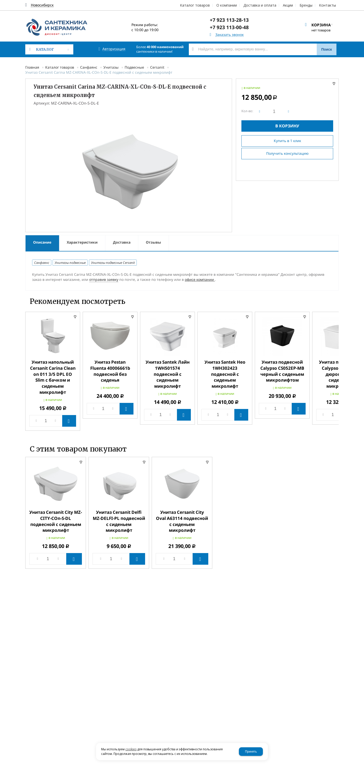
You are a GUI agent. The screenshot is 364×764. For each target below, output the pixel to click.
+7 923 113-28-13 (229, 20)
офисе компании (200, 279)
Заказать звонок (229, 35)
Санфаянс (88, 67)
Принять (251, 751)
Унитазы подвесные (70, 262)
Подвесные (134, 67)
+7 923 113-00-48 (229, 27)
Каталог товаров (59, 67)
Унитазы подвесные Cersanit (113, 262)
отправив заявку (103, 279)
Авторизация (113, 49)
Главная (32, 67)
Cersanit (157, 67)
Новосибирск (42, 5)
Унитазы (111, 67)
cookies (130, 749)
